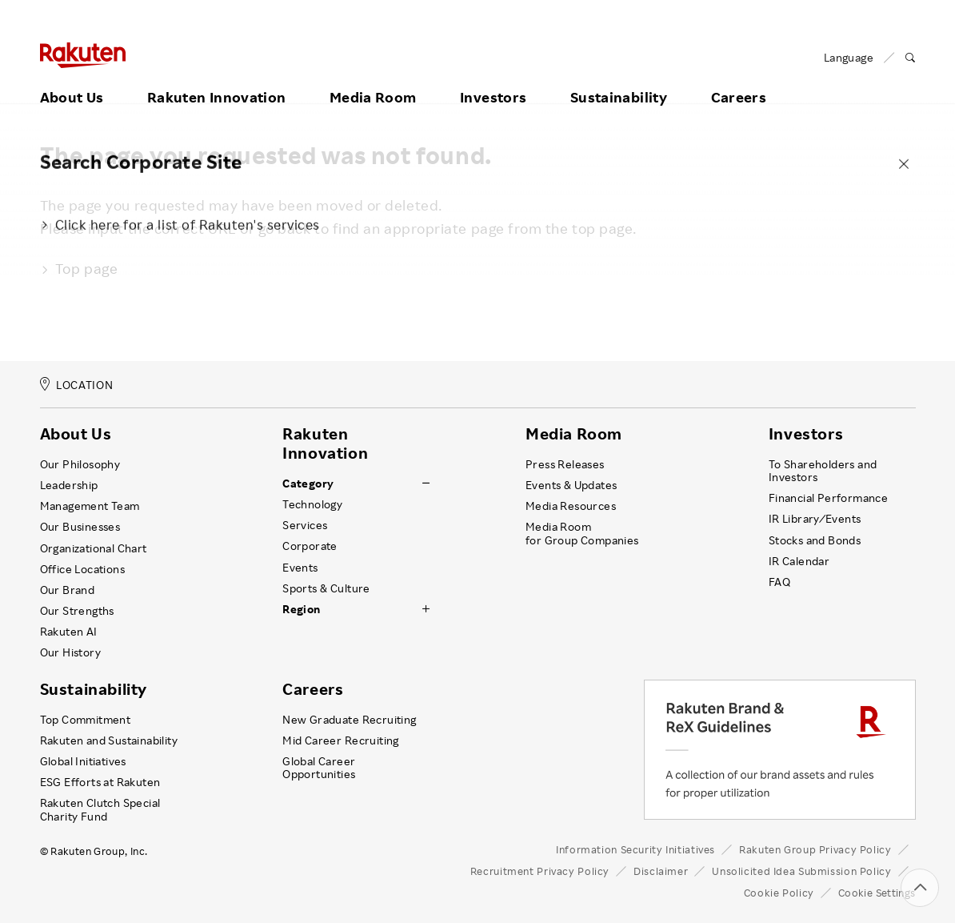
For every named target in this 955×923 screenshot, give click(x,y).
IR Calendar (799, 561)
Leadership (69, 485)
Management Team (90, 506)
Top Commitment (85, 719)
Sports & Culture (326, 588)
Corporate (310, 546)
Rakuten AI (69, 631)
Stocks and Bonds (815, 540)
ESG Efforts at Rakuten (100, 782)
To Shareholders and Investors (823, 471)
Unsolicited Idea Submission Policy (801, 871)
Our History (70, 652)
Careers (739, 78)
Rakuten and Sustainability (109, 740)
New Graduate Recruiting (349, 719)
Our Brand (67, 590)
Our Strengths (77, 610)
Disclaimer (660, 871)
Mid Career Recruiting (340, 740)
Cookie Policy (779, 892)
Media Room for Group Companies (582, 533)
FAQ (779, 582)
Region (301, 609)
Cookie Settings (877, 892)
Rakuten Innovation (216, 78)
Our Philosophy (80, 464)
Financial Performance (829, 498)
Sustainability (618, 78)
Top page (79, 268)
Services (304, 525)
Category (308, 483)
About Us (72, 78)
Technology (312, 504)
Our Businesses (80, 526)
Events (300, 567)
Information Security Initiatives (635, 849)
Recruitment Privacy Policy (539, 871)
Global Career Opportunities (318, 768)
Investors (493, 78)
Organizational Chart (93, 548)
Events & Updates (571, 485)
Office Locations (82, 569)
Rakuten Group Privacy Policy (815, 849)
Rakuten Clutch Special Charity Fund (100, 809)
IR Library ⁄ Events (815, 518)
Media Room (373, 78)
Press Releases (565, 464)
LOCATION (77, 384)
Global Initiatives (83, 761)
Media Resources (570, 506)
